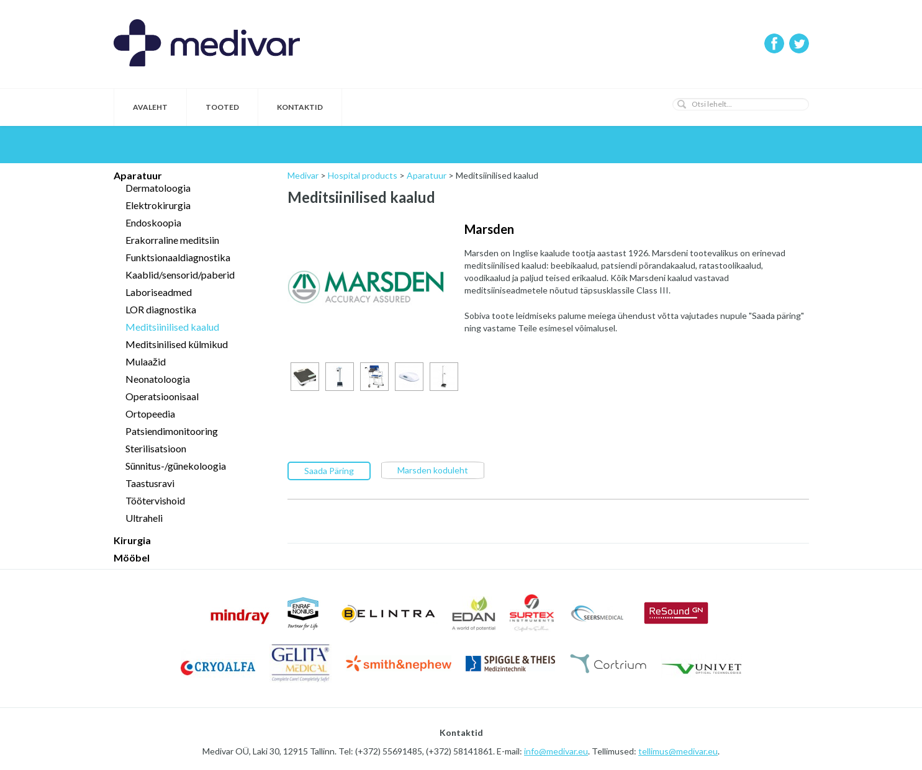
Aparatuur (138, 175)
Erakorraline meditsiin (172, 240)
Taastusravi (149, 483)
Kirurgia (132, 540)
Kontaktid (300, 107)
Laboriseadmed (158, 292)
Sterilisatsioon (155, 448)
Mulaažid (145, 361)
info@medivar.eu (556, 751)
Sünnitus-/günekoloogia (175, 466)
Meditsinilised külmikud (176, 344)
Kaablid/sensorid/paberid (180, 274)
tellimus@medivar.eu (678, 751)
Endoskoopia (153, 222)
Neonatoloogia (157, 379)
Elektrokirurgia (158, 205)
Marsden (489, 229)
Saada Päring (329, 470)
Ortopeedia (150, 413)
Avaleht (150, 107)
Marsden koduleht (432, 469)
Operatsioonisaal (162, 396)
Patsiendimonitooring (171, 431)
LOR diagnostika (160, 309)
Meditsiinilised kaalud (172, 327)
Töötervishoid (155, 500)
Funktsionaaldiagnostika (177, 257)
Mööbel (132, 557)
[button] (681, 104)
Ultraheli (144, 518)
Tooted (222, 107)
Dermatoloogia (158, 188)
